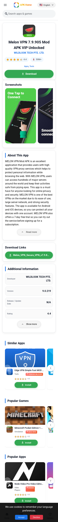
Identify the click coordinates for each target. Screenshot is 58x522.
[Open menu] (5, 5)
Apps (26, 66)
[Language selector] (46, 5)
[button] (20, 116)
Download (29, 73)
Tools (32, 66)
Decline (36, 517)
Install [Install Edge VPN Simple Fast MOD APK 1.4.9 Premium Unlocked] (26, 385)
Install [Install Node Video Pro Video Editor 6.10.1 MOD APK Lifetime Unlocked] (26, 500)
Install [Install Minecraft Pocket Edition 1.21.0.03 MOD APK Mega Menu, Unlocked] (26, 442)
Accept (21, 517)
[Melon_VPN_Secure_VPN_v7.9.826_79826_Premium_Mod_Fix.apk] (29, 255)
